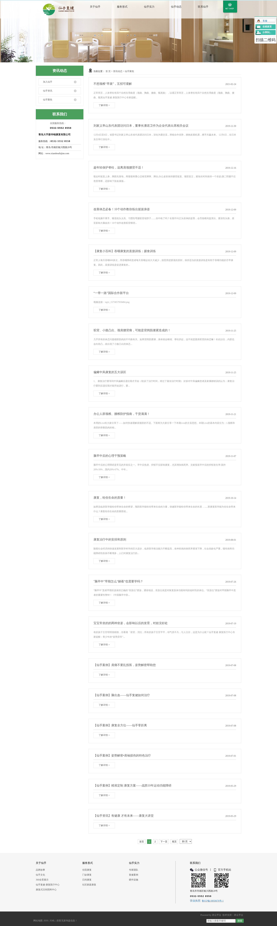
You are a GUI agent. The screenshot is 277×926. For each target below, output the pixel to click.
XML (52, 920)
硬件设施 (133, 880)
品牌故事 (40, 870)
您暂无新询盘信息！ (67, 920)
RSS (46, 920)
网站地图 (38, 920)
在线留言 (267, 26)
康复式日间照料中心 (46, 889)
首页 (141, 841)
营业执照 (195, 900)
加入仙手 (47, 82)
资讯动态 (117, 71)
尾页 (174, 841)
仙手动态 (176, 6)
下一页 (163, 841)
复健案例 (133, 875)
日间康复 (87, 880)
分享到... (266, 32)
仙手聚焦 (47, 99)
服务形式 (122, 6)
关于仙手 (95, 6)
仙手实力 (149, 6)
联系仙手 (203, 6)
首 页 (108, 71)
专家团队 (133, 870)
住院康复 (87, 870)
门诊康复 (87, 875)
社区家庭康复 (89, 884)
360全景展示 (42, 880)
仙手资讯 (47, 91)
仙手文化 (40, 875)
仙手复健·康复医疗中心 (48, 884)
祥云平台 (216, 915)
